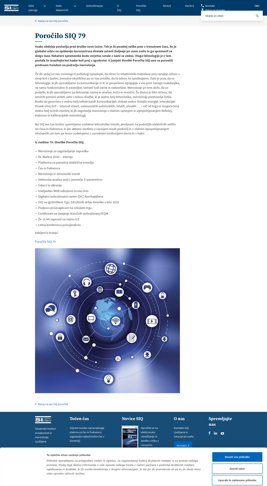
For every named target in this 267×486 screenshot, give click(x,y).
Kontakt (210, 5)
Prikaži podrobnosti (185, 478)
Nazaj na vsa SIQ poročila (53, 404)
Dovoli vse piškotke (237, 439)
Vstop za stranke (215, 10)
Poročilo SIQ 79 (45, 242)
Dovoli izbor (237, 451)
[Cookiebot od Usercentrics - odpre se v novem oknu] (23, 479)
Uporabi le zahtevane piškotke (237, 462)
